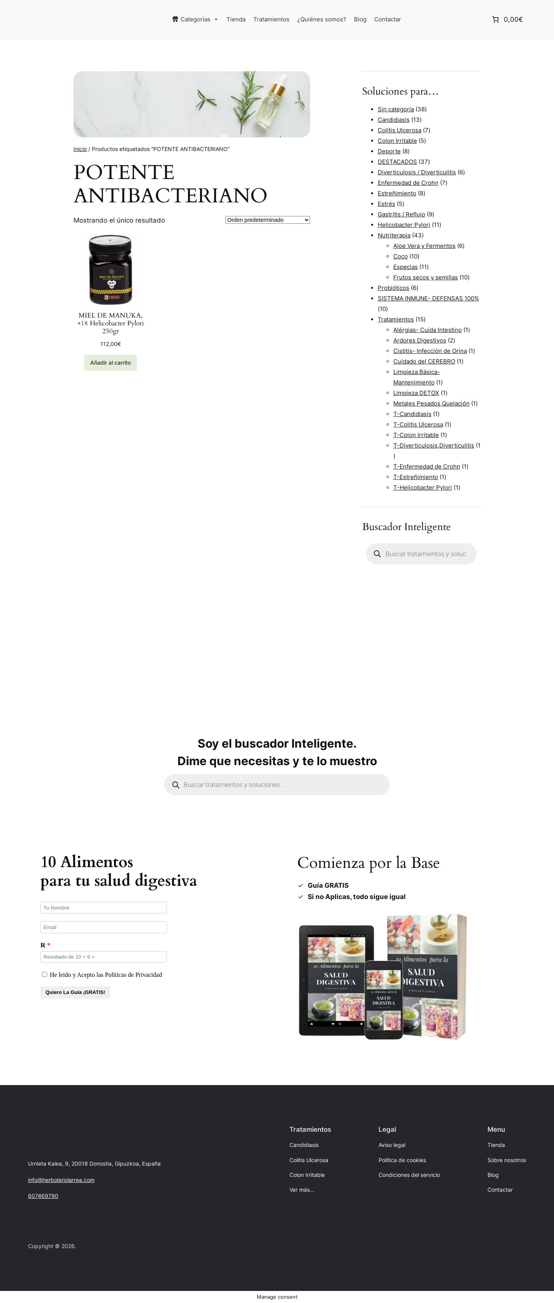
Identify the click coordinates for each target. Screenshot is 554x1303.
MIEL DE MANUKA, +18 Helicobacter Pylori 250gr (110, 323)
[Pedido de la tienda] (267, 220)
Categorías (200, 19)
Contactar (387, 19)
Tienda (235, 19)
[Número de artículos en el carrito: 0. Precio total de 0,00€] (506, 19)
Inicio (80, 149)
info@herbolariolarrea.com (61, 1180)
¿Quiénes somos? (321, 19)
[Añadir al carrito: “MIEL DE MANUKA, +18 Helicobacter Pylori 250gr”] (110, 363)
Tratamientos (271, 19)
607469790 (43, 1195)
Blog (360, 19)
